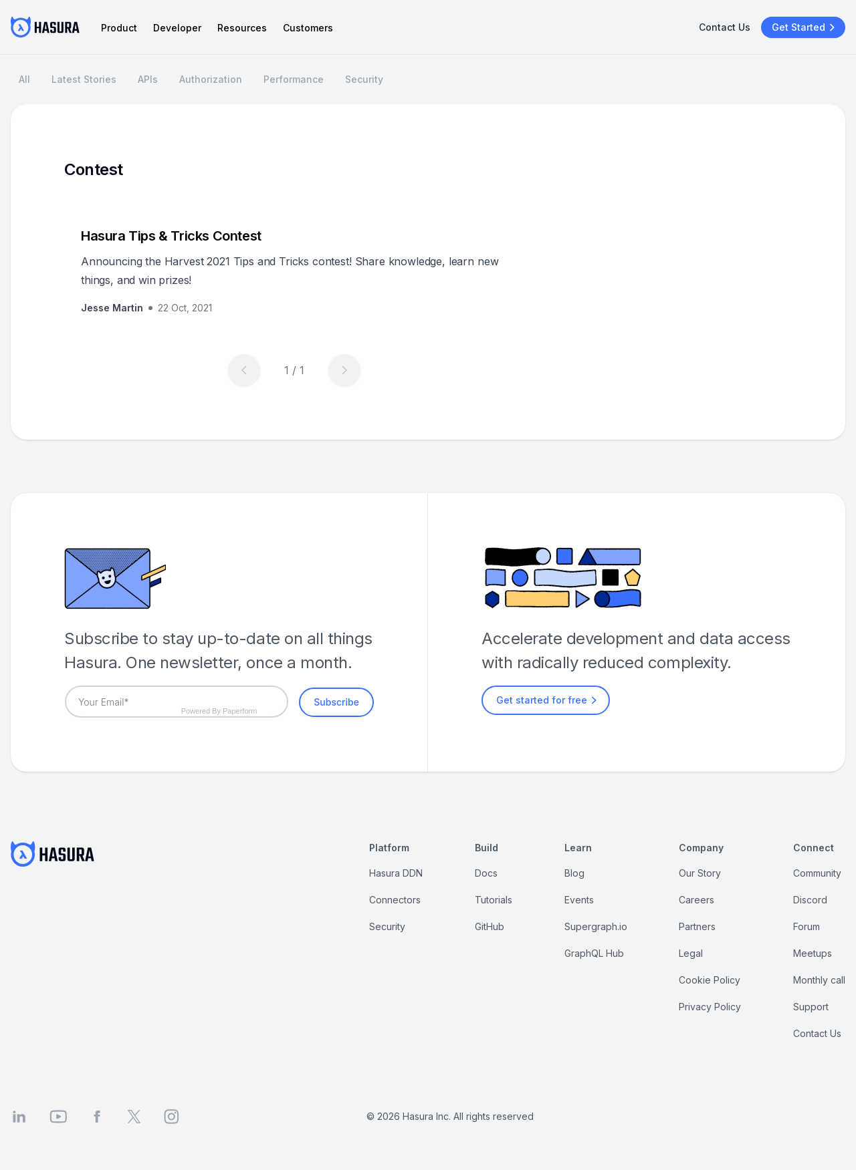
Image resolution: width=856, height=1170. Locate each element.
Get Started (805, 27)
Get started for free (548, 700)
